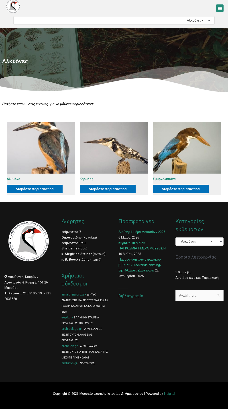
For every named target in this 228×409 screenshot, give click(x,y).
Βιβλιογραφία (130, 296)
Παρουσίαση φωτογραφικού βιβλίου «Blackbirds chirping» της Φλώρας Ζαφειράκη (139, 265)
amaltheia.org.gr (73, 294)
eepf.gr (66, 317)
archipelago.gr (71, 329)
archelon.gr (69, 346)
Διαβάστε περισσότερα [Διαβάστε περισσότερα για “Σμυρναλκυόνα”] (181, 189)
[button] (220, 8)
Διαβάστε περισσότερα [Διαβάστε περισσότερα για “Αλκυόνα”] (35, 189)
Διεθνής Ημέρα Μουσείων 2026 (141, 232)
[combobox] (114, 20)
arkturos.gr (69, 363)
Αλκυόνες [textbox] (193, 20)
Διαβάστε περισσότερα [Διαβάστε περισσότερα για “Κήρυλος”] (108, 189)
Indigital (169, 394)
